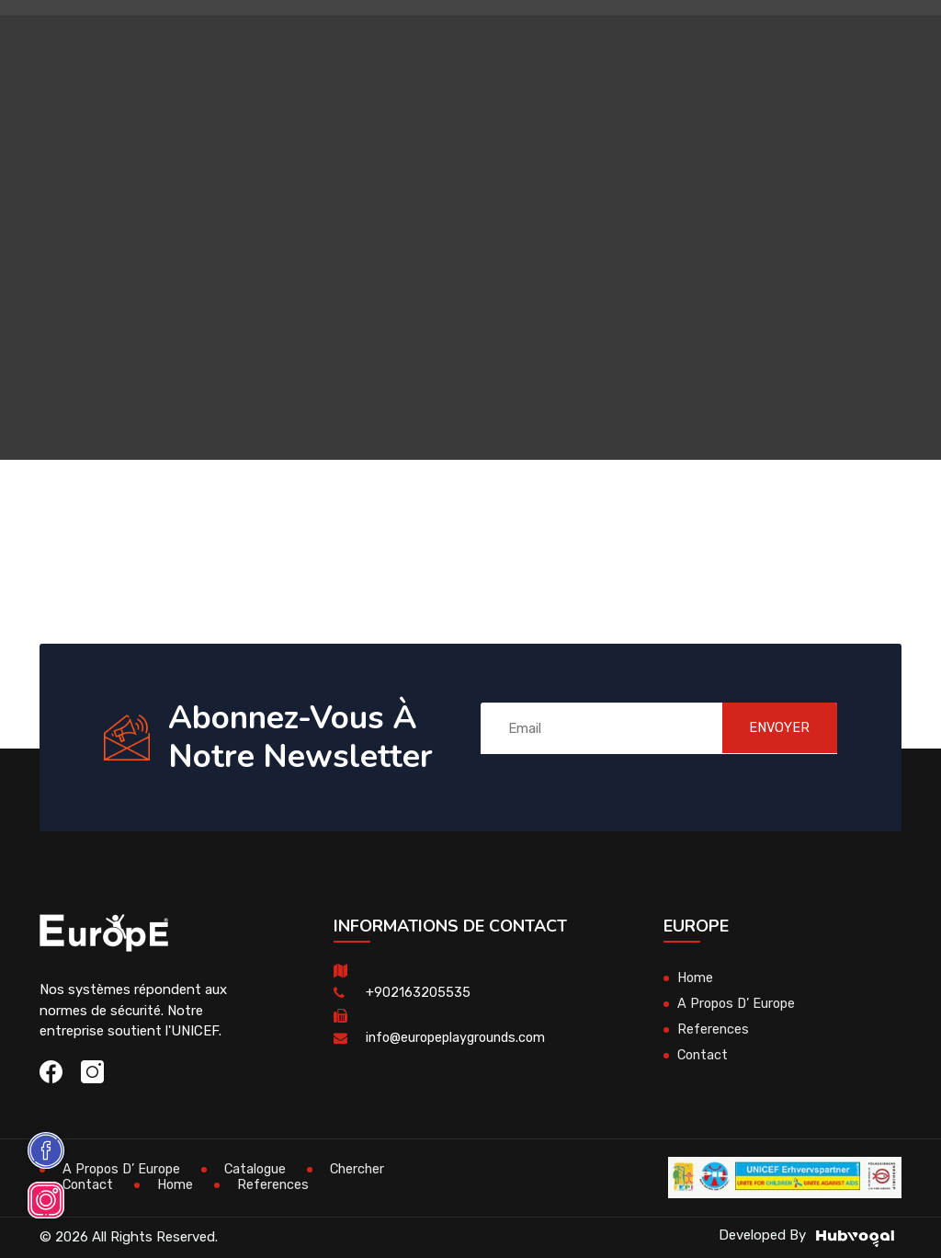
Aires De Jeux (257, 41)
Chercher (366, 1169)
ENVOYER (769, 728)
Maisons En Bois (376, 41)
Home (696, 977)
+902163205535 (418, 992)
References (713, 1029)
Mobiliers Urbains (513, 41)
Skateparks (636, 41)
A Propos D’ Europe (738, 1003)
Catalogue (262, 1169)
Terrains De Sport (612, 124)
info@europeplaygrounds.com (460, 1037)
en (830, 100)
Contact (704, 1054)
